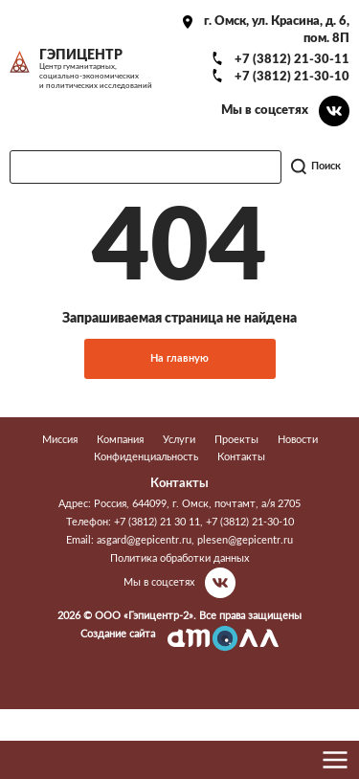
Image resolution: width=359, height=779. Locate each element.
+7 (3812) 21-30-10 (292, 76)
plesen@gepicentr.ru (245, 540)
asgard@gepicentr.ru (144, 540)
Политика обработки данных (179, 558)
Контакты (241, 457)
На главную (179, 358)
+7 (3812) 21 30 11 (157, 522)
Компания (120, 439)
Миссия (60, 439)
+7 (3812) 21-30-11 (292, 59)
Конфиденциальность (146, 457)
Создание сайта (117, 634)
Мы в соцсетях (264, 110)
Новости (298, 439)
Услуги (179, 439)
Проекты (236, 439)
